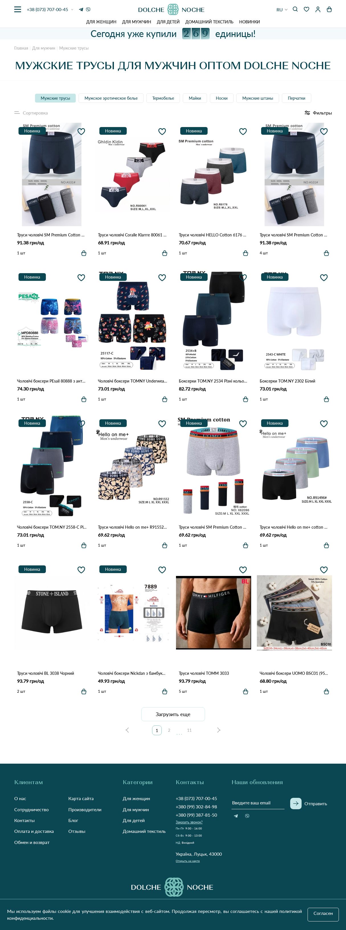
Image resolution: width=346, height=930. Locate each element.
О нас (20, 798)
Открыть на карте (188, 860)
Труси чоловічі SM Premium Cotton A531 (294, 234)
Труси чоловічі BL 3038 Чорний (45, 673)
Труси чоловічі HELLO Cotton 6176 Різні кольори (213, 234)
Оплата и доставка (34, 831)
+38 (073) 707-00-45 (196, 798)
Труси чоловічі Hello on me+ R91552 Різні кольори (132, 527)
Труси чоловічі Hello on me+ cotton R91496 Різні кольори (294, 527)
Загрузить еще (173, 714)
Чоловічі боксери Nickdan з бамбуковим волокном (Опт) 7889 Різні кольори (132, 673)
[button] (282, 9)
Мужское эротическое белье (111, 98)
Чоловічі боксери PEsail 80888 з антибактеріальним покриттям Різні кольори (52, 381)
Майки (195, 98)
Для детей (168, 21)
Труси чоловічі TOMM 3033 (204, 673)
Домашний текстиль (209, 21)
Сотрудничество (31, 809)
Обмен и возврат (32, 842)
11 (189, 730)
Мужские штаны (257, 98)
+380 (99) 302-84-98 (196, 806)
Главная (21, 48)
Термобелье (163, 98)
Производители (84, 809)
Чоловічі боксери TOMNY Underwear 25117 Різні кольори (132, 381)
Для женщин (101, 21)
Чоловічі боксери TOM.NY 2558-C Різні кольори (52, 527)
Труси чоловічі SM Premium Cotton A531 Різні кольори (52, 234)
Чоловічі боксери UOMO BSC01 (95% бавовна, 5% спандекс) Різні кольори (294, 673)
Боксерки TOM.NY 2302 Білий (287, 381)
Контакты (24, 820)
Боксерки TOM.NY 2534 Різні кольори (213, 381)
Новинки (249, 21)
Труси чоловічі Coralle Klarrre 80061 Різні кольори (132, 234)
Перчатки (296, 98)
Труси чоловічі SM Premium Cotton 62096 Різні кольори (213, 527)
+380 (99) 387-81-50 (196, 814)
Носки (222, 98)
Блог (73, 820)
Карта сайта (81, 798)
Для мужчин (136, 21)
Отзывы (76, 831)
